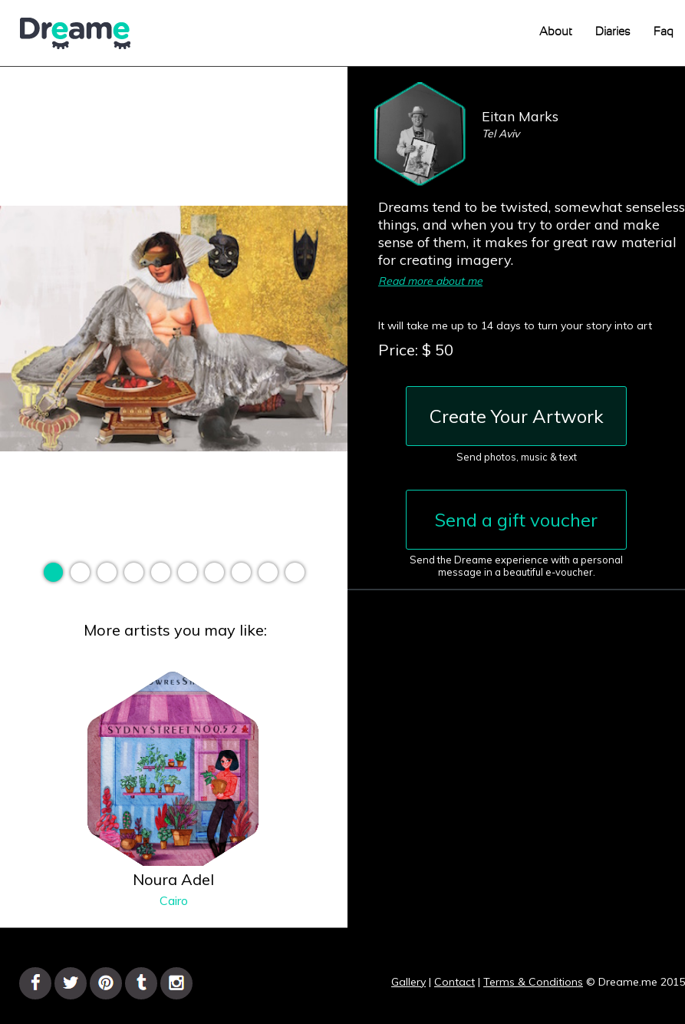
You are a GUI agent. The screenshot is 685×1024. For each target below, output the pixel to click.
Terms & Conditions (533, 982)
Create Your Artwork (517, 416)
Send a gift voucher (516, 519)
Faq (663, 32)
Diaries (613, 32)
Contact (454, 982)
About (555, 32)
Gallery (408, 982)
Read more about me (430, 281)
